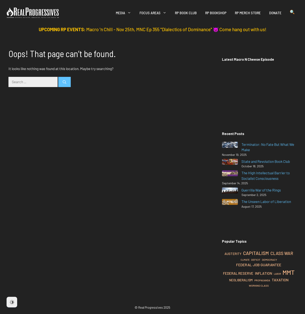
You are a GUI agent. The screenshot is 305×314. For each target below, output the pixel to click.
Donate (275, 12)
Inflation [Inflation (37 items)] (263, 273)
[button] (292, 12)
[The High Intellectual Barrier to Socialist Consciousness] (230, 174)
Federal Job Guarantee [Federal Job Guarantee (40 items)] (258, 264)
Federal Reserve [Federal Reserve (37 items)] (238, 273)
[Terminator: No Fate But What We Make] (230, 145)
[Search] (64, 82)
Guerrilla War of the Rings (261, 190)
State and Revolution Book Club (265, 161)
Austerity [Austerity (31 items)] (233, 254)
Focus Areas (155, 12)
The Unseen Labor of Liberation (266, 201)
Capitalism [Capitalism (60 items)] (256, 253)
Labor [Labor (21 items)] (277, 273)
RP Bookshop (215, 12)
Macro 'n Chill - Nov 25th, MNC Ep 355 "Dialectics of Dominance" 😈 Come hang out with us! (176, 29)
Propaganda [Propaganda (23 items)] (262, 280)
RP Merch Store (248, 12)
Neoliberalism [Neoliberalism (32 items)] (241, 280)
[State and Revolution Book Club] (230, 162)
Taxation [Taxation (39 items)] (280, 279)
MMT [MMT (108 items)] (289, 272)
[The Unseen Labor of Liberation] (230, 202)
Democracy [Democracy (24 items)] (269, 259)
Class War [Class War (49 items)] (281, 253)
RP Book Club (186, 12)
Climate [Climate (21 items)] (245, 259)
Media (125, 12)
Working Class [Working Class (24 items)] (259, 285)
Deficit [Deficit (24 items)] (255, 259)
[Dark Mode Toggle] (11, 302)
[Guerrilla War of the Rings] (230, 191)
